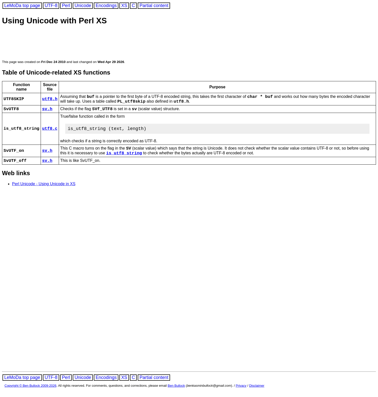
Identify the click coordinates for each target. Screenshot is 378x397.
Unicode (82, 5)
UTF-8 (51, 5)
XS (124, 5)
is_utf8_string (124, 159)
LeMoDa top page (22, 5)
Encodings (106, 5)
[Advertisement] (98, 43)
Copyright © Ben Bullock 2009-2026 (30, 392)
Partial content (153, 5)
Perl (66, 5)
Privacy (241, 392)
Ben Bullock (176, 392)
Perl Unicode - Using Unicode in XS (43, 191)
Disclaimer (256, 392)
